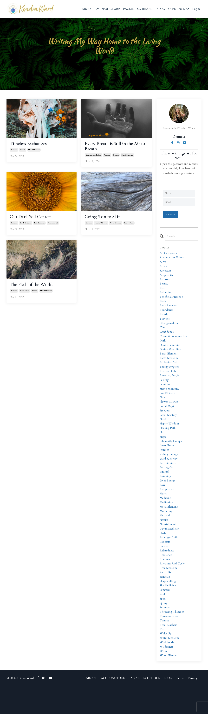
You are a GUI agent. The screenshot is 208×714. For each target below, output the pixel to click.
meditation (167, 520)
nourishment (53, 225)
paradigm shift (169, 557)
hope (163, 449)
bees (162, 290)
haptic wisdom (101, 225)
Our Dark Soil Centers (33, 219)
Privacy (192, 706)
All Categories (169, 253)
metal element (34, 151)
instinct (164, 463)
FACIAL (128, 9)
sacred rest (129, 225)
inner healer (167, 459)
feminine (165, 393)
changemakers (169, 328)
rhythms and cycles (173, 585)
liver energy (168, 496)
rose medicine (169, 590)
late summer (39, 225)
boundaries (24, 293)
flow (163, 407)
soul (162, 618)
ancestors (166, 272)
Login (196, 9)
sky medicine (168, 608)
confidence (167, 337)
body (163, 305)
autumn (14, 151)
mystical (165, 534)
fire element (168, 403)
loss (162, 501)
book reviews (168, 309)
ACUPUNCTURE (108, 9)
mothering (166, 529)
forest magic (168, 417)
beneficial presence (171, 300)
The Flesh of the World (34, 287)
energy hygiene (170, 375)
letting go (167, 482)
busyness (165, 323)
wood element (169, 683)
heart (163, 445)
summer (165, 632)
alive (163, 262)
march (164, 510)
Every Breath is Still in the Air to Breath (116, 147)
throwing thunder (172, 636)
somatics (165, 613)
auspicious (166, 276)
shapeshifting (168, 604)
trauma (165, 646)
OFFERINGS (178, 9)
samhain (165, 599)
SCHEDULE (145, 9)
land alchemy (169, 473)
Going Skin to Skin (105, 219)
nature (164, 538)
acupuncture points (93, 156)
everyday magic (170, 384)
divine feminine (170, 351)
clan (163, 332)
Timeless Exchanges (30, 144)
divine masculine (171, 356)
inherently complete (173, 454)
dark (163, 347)
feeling (164, 389)
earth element (25, 225)
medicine (165, 515)
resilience (166, 576)
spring (164, 627)
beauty (164, 286)
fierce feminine (170, 398)
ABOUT (87, 9)
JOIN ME (170, 214)
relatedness (167, 571)
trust (163, 655)
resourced (166, 580)
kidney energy (169, 468)
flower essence (169, 412)
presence (165, 566)
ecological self (169, 370)
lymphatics (167, 506)
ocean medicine (170, 548)
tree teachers (168, 651)
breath (22, 151)
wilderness (167, 674)
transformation (169, 641)
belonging (166, 295)
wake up (166, 660)
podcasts (165, 562)
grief (163, 431)
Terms (180, 706)
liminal (164, 487)
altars (163, 267)
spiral (163, 622)
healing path (168, 440)
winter (164, 678)
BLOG (160, 9)
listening (165, 492)
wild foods (167, 669)
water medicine (170, 665)
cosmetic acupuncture (174, 342)
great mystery (169, 426)
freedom (165, 421)
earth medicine (169, 365)
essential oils (168, 379)
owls (163, 552)
